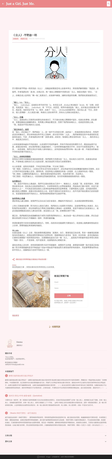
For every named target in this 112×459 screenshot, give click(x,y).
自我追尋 (15, 39)
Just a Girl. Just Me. (20, 4)
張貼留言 (15, 315)
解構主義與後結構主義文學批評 (21, 376)
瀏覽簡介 (20, 345)
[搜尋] (108, 3)
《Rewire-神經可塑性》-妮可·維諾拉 (23, 413)
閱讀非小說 (24, 39)
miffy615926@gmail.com (14, 364)
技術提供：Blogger (44, 457)
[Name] (69, 288)
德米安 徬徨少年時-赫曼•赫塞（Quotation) (25, 396)
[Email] (69, 282)
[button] (13, 259)
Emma (19, 342)
